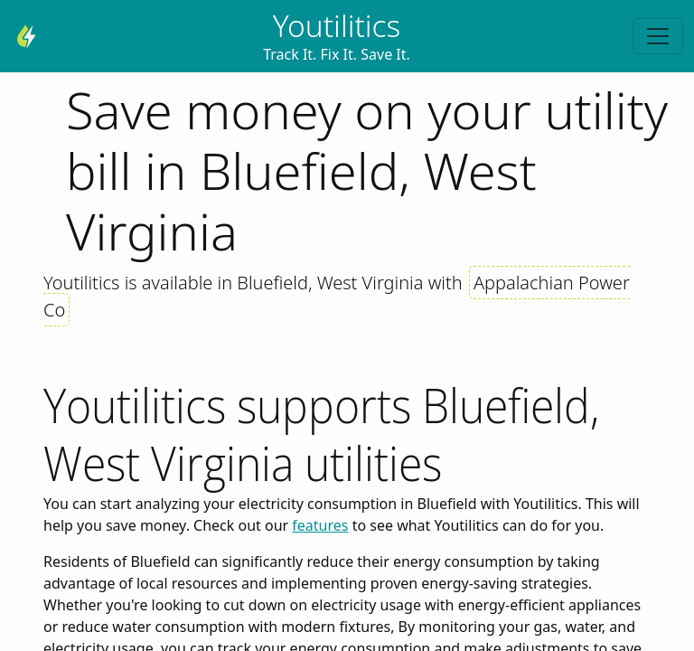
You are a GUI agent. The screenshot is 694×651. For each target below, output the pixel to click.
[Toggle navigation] (658, 36)
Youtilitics (337, 25)
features (320, 525)
